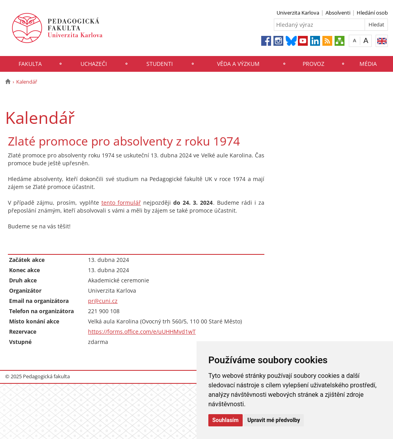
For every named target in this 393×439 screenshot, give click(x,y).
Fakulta (30, 63)
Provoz (313, 63)
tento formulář (121, 202)
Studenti (159, 63)
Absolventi (338, 12)
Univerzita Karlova (298, 12)
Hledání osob (372, 12)
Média (368, 63)
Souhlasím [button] (225, 420)
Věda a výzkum (238, 63)
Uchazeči (93, 63)
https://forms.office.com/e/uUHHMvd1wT (142, 331)
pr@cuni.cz (103, 300)
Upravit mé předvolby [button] (273, 420)
